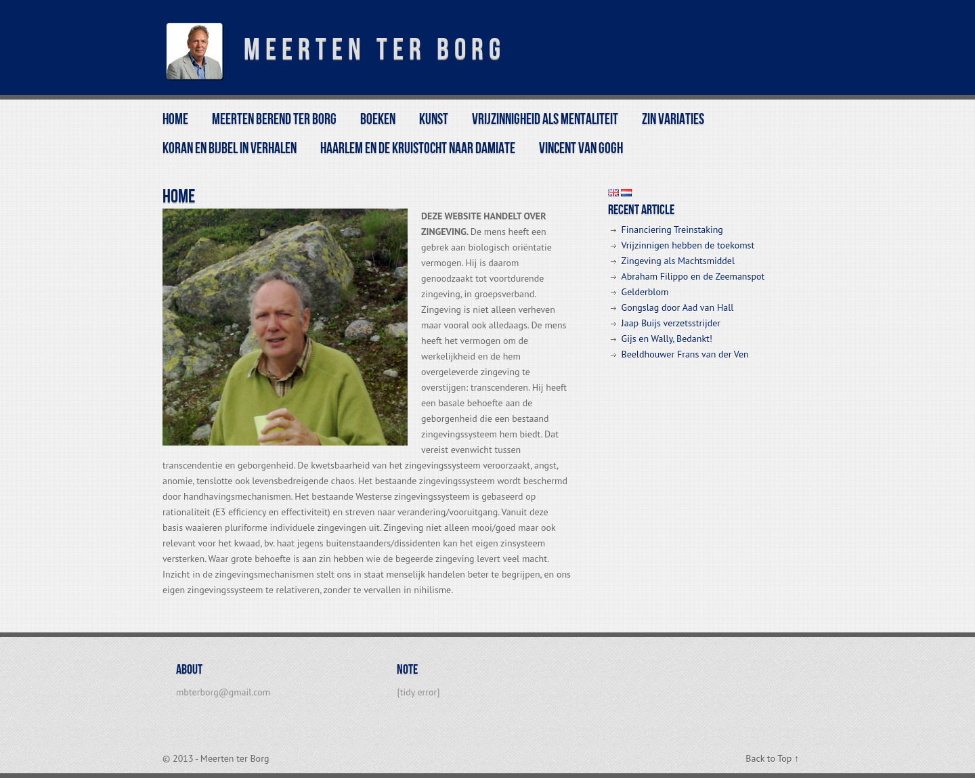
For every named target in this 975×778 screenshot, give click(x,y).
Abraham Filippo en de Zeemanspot (693, 276)
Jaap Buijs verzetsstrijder (671, 323)
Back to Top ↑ (772, 758)
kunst (433, 119)
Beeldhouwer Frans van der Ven (685, 354)
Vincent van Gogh (581, 148)
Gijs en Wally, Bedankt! (667, 338)
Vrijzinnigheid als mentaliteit (545, 119)
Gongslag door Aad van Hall (678, 307)
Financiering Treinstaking (672, 229)
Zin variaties (673, 119)
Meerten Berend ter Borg (274, 119)
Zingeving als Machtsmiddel (678, 261)
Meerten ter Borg (375, 50)
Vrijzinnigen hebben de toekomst (688, 245)
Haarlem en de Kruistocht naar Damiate (417, 148)
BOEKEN (377, 119)
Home (175, 119)
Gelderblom (645, 292)
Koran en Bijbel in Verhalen (229, 148)
